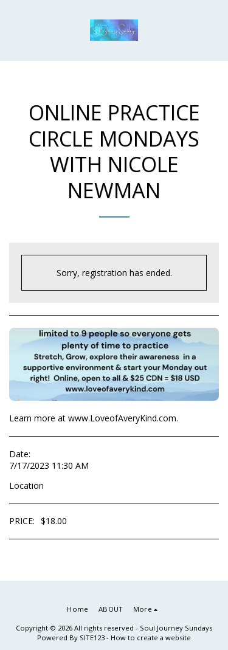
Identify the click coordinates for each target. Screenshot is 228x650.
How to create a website (151, 637)
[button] (13, 29)
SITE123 (92, 637)
